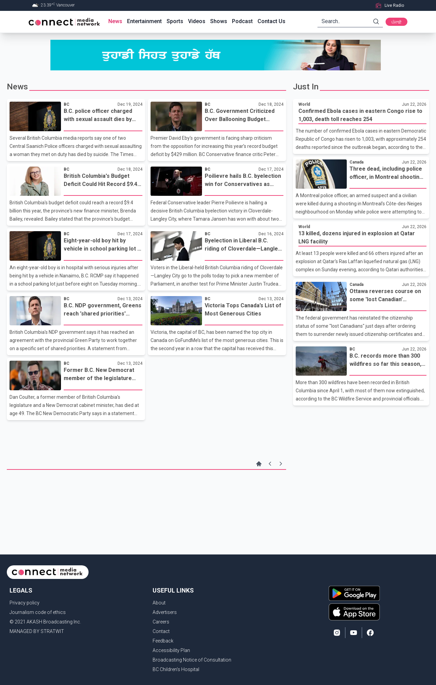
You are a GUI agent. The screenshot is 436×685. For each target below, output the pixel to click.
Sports (175, 21)
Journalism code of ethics (38, 612)
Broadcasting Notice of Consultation (192, 660)
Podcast (242, 21)
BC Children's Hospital (176, 669)
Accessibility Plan (171, 650)
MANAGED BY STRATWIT (37, 631)
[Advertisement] (146, 492)
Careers (161, 621)
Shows (218, 21)
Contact (161, 631)
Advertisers (165, 612)
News (115, 21)
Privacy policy (25, 602)
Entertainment (144, 21)
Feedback (163, 641)
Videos (196, 21)
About (159, 602)
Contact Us (271, 21)
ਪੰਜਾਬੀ (396, 22)
